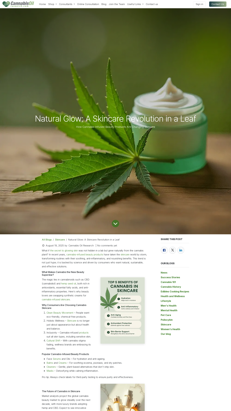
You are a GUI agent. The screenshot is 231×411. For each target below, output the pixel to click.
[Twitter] (172, 250)
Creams (62, 362)
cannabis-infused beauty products (84, 254)
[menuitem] (42, 4)
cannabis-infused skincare (56, 299)
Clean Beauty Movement (60, 312)
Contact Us (218, 4)
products (84, 332)
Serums (57, 358)
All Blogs (47, 239)
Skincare (60, 239)
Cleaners (52, 366)
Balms (50, 362)
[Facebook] (164, 250)
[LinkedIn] (180, 250)
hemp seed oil (68, 283)
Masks (50, 370)
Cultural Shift (54, 340)
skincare (125, 254)
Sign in (199, 4)
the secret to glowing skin (64, 250)
